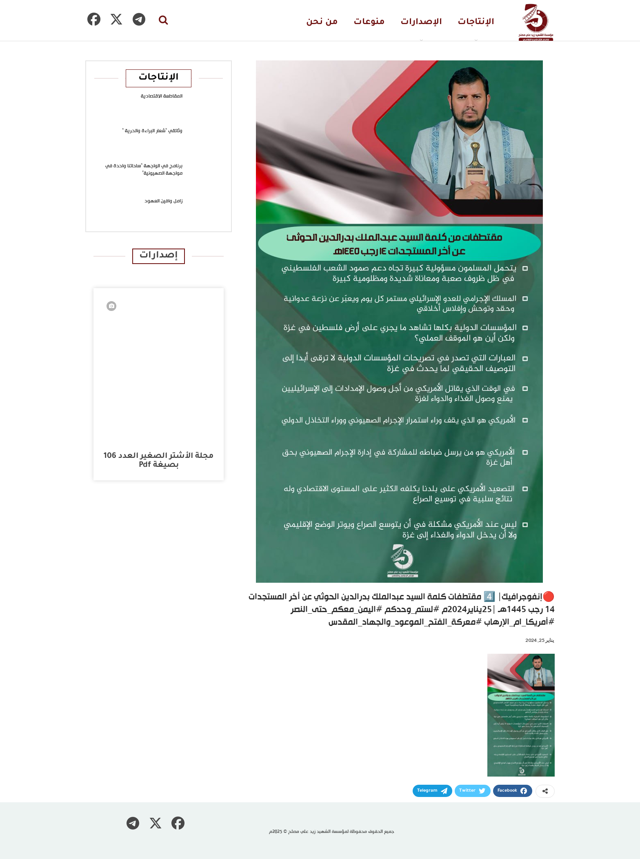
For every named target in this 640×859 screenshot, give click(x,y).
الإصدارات (421, 22)
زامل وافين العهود (163, 201)
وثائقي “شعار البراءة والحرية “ (152, 131)
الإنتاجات (476, 22)
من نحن (322, 22)
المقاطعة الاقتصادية (161, 96)
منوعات (369, 22)
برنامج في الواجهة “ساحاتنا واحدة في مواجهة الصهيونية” (143, 170)
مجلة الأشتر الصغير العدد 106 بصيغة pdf (158, 461)
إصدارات (158, 256)
